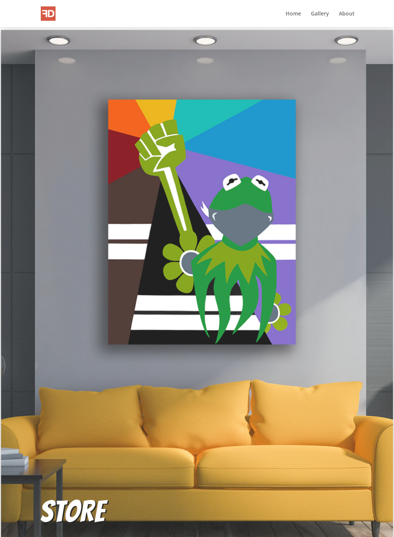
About (347, 14)
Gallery (320, 14)
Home (293, 14)
